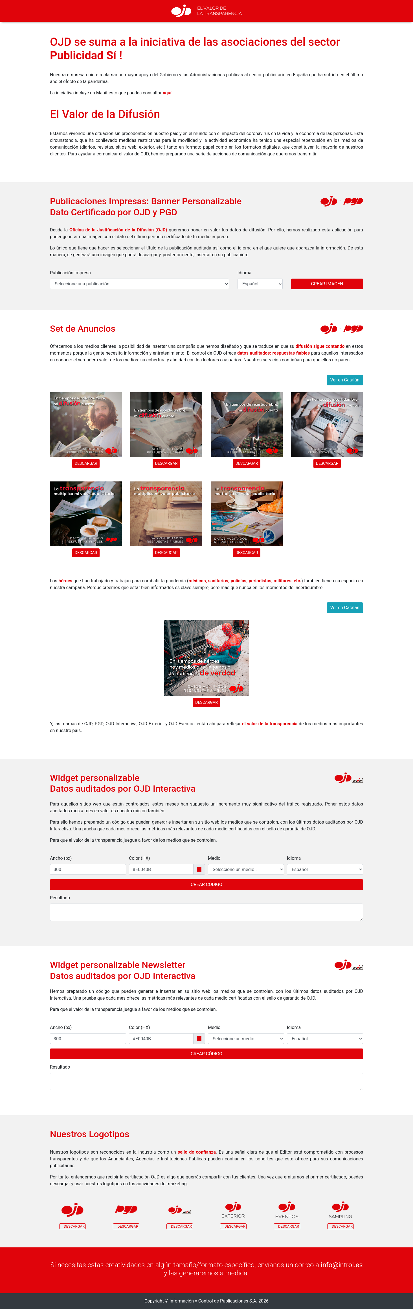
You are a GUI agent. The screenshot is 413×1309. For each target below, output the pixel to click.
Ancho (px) (61, 858)
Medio (214, 858)
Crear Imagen (327, 283)
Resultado (60, 897)
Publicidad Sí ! (86, 55)
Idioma (244, 272)
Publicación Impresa (70, 272)
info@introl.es (342, 1265)
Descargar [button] (86, 463)
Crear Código (206, 884)
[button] (72, 1214)
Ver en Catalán (345, 380)
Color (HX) (139, 858)
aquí (167, 92)
